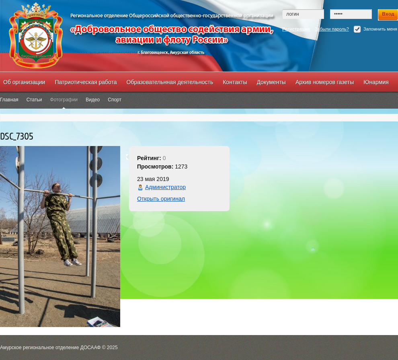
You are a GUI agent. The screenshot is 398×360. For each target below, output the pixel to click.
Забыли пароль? (332, 29)
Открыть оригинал (161, 198)
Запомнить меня (375, 29)
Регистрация (296, 29)
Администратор (165, 187)
